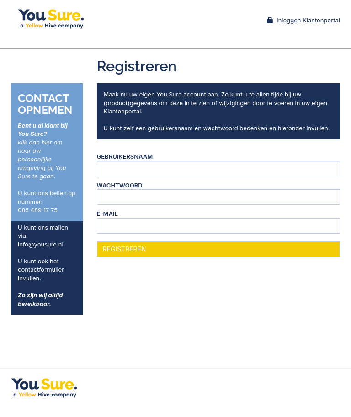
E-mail (107, 213)
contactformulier (41, 269)
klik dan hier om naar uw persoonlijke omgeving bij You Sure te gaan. (42, 159)
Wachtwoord (120, 185)
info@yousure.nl (41, 244)
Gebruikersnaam (125, 156)
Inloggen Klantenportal (303, 20)
